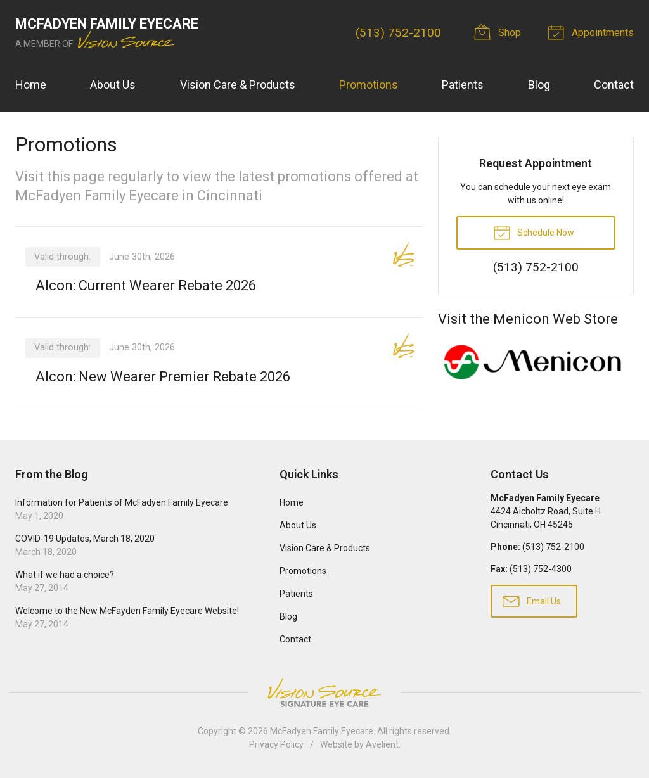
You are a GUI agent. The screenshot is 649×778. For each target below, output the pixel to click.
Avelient (382, 744)
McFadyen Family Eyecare (321, 731)
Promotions (368, 84)
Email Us (532, 600)
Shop (499, 32)
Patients (463, 84)
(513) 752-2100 (398, 32)
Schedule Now (533, 232)
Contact (614, 84)
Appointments (592, 32)
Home (30, 84)
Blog (539, 84)
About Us (113, 84)
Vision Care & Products (237, 84)
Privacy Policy (276, 744)
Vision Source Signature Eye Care (324, 692)
